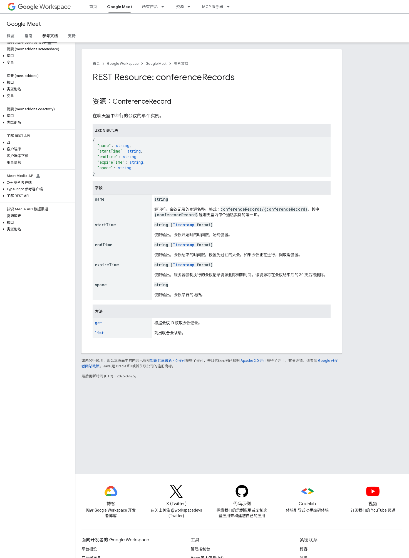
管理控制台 (200, 549)
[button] (36, 56)
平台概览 (89, 549)
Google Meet (24, 24)
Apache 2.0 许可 (254, 360)
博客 (304, 549)
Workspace (44, 7)
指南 (28, 35)
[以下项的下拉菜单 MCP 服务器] (230, 6)
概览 (10, 35)
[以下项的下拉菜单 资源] (190, 6)
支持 (72, 35)
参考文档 (181, 63)
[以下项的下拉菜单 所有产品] (164, 6)
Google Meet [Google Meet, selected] (119, 6)
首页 (93, 6)
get (98, 322)
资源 (180, 6)
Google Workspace (122, 63)
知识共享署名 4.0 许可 (167, 360)
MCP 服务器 (212, 6)
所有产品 (150, 6)
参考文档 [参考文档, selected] (50, 35)
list (99, 332)
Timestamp (183, 224)
